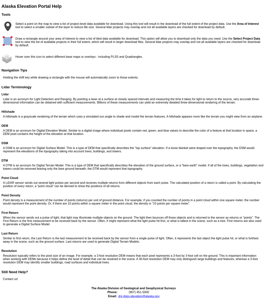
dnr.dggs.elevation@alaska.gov (139, 296)
